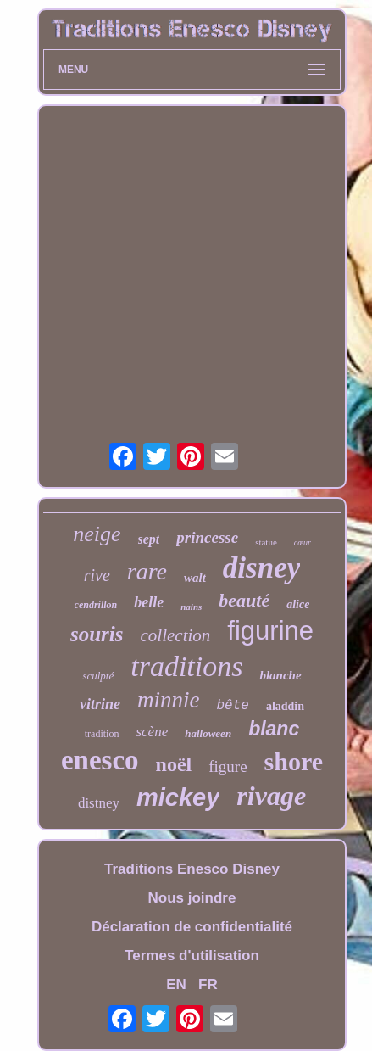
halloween (208, 733)
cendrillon (96, 605)
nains (191, 606)
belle (149, 602)
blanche (280, 675)
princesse (207, 537)
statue (266, 542)
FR (208, 984)
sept (149, 539)
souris (97, 634)
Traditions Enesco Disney (192, 869)
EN (176, 984)
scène (152, 732)
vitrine (100, 704)
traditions (186, 666)
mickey (177, 797)
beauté (244, 600)
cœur (302, 542)
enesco (100, 760)
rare (147, 571)
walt (195, 577)
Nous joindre (192, 898)
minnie (168, 700)
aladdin (285, 706)
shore (293, 761)
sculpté (98, 675)
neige (96, 534)
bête (232, 705)
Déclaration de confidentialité (192, 927)
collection (176, 635)
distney (98, 803)
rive (97, 575)
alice (297, 604)
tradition (102, 734)
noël (174, 764)
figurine (270, 631)
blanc (273, 729)
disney (261, 567)
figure (227, 766)
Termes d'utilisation (192, 956)
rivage (271, 795)
